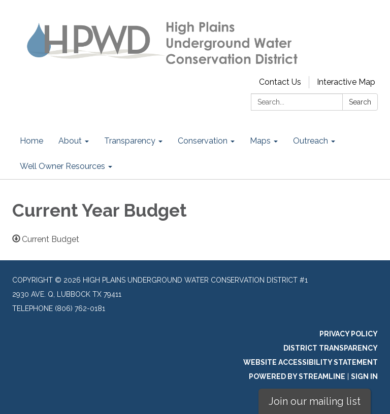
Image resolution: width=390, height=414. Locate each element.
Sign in (364, 376)
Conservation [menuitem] (203, 141)
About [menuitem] (70, 141)
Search (360, 102)
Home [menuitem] (31, 141)
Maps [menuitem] (260, 141)
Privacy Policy (348, 334)
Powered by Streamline (297, 376)
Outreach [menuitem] (310, 141)
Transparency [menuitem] (129, 141)
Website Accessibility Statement (310, 362)
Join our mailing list (315, 401)
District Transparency (330, 348)
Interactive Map (346, 82)
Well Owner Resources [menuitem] (62, 166)
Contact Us (280, 82)
